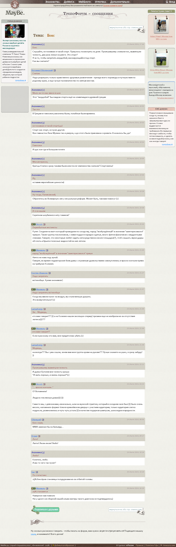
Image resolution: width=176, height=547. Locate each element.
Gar (33, 472)
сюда (33, 534)
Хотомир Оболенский (42, 70)
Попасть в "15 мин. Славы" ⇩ (161, 11)
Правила (139, 545)
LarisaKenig (37, 309)
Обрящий (36, 419)
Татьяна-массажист (165, 98)
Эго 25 (39, 224)
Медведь (40, 250)
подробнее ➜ (20, 80)
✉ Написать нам (167, 545)
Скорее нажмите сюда (112, 5)
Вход (170, 1)
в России (130, 545)
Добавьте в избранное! (63, 545)
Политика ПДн (151, 545)
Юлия (34, 436)
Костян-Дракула (39, 273)
